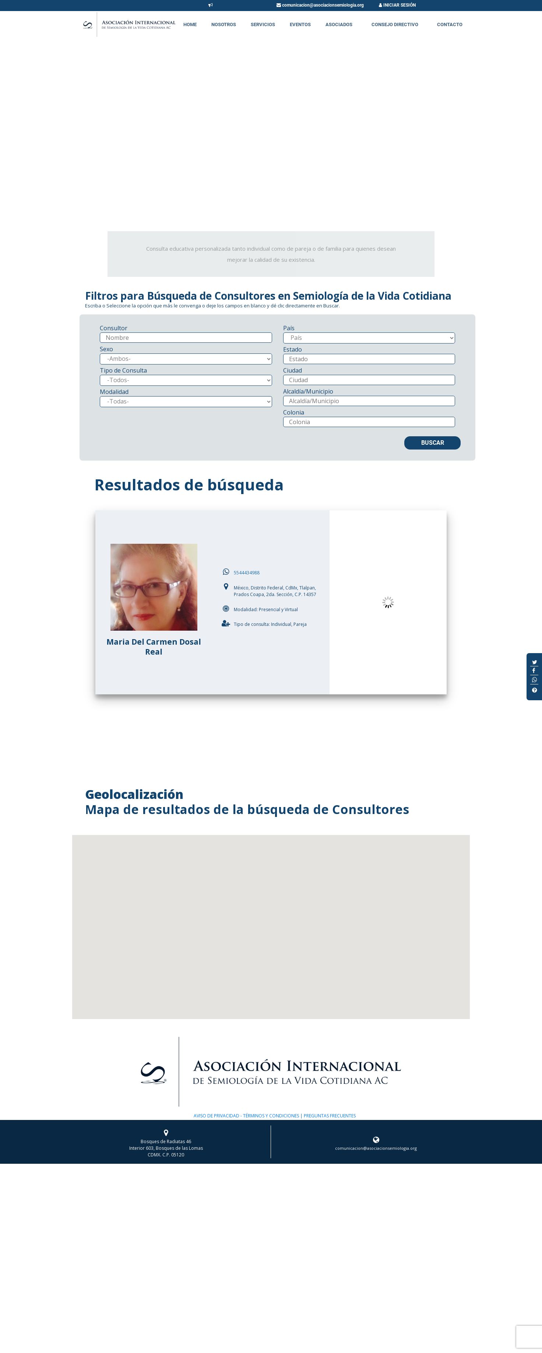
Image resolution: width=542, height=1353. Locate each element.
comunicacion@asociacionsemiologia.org (320, 5)
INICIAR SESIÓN (397, 5)
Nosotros (223, 24)
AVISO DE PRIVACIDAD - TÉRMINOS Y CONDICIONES (246, 1116)
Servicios (263, 24)
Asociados (338, 24)
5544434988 (247, 573)
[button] (271, 920)
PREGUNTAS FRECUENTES (329, 1116)
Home (190, 24)
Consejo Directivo (395, 24)
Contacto (449, 24)
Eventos (300, 24)
